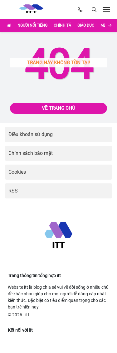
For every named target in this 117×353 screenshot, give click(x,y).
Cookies (17, 172)
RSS (13, 191)
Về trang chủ (58, 108)
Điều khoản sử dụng (30, 134)
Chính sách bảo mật (30, 153)
